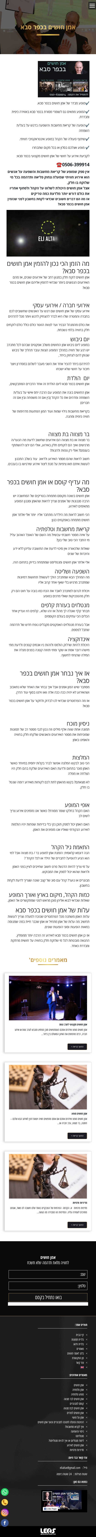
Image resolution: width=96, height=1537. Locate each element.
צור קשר (80, 1363)
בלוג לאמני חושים (75, 1353)
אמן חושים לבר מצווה (74, 1399)
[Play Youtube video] (48, 233)
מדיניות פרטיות (77, 1450)
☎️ (72, 164)
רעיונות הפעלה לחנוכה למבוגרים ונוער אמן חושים (61, 1422)
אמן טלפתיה (78, 1390)
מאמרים (80, 1349)
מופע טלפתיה (77, 1394)
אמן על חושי (78, 1417)
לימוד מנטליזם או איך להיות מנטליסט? (66, 1441)
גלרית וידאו (78, 1344)
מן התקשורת (78, 1358)
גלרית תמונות (78, 1339)
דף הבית (80, 1335)
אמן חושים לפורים (75, 1413)
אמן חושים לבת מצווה (73, 1408)
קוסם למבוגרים (77, 1404)
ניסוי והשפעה (77, 1431)
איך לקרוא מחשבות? (74, 1427)
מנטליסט (80, 1436)
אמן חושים (79, 1385)
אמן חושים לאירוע (75, 1445)
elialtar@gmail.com (70, 1468)
